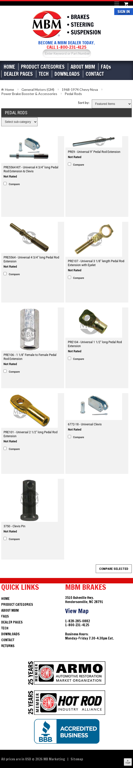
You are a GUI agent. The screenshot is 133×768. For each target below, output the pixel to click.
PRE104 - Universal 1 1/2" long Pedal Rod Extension (95, 344)
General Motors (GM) (37, 89)
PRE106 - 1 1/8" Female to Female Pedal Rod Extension (29, 357)
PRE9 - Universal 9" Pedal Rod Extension (94, 152)
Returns (8, 645)
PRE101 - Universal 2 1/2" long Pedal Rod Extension (30, 434)
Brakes (66, 24)
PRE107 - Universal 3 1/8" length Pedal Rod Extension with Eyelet (96, 263)
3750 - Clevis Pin (14, 526)
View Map (77, 611)
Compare (14, 184)
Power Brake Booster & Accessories (29, 94)
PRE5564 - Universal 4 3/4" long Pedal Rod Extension (31, 259)
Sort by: (83, 103)
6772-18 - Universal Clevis (85, 424)
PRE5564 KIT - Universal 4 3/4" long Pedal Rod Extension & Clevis (30, 169)
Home (9, 66)
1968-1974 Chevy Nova (80, 89)
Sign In (123, 11)
